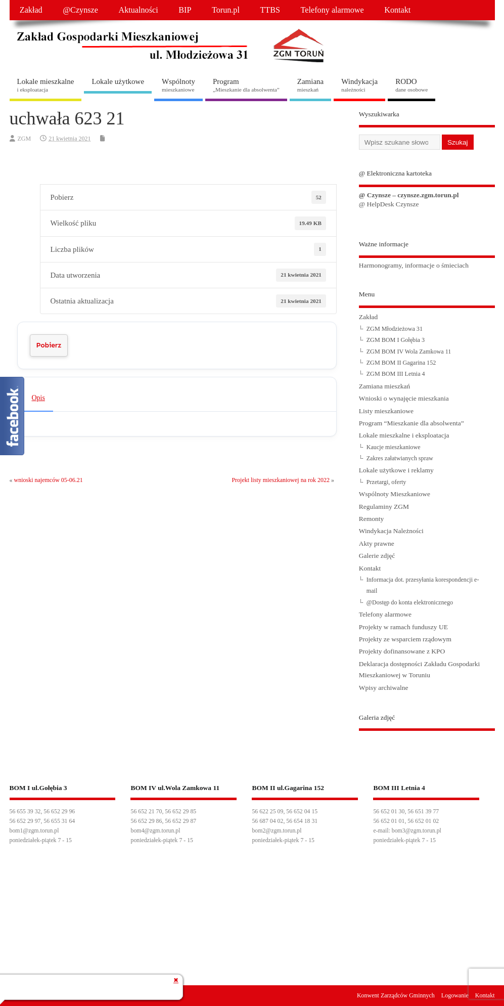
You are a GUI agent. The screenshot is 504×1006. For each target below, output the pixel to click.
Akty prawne (376, 543)
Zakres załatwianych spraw (399, 458)
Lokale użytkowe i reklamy (396, 470)
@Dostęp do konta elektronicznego (409, 602)
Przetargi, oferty (386, 482)
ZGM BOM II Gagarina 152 (401, 362)
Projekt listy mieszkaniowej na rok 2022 (281, 480)
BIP (184, 10)
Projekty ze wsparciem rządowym (405, 639)
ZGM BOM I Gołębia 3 (395, 339)
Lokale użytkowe (117, 81)
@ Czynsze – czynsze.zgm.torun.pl (409, 195)
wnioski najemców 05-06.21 (48, 480)
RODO (411, 85)
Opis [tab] (38, 398)
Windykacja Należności (391, 531)
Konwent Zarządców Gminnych (396, 995)
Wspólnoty (178, 85)
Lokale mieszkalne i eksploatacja (404, 435)
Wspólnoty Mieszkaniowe (394, 494)
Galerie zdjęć (377, 555)
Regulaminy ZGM (384, 506)
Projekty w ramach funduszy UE (403, 627)
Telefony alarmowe (332, 10)
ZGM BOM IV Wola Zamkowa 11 (408, 351)
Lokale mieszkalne (45, 85)
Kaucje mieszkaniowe (393, 447)
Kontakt (397, 10)
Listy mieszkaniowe (386, 411)
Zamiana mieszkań (384, 386)
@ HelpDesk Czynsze (389, 204)
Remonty (371, 518)
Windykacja (359, 85)
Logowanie (455, 995)
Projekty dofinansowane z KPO (402, 651)
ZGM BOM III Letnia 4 (395, 373)
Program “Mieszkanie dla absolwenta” (411, 423)
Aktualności (138, 10)
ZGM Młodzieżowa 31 (394, 328)
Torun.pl (226, 10)
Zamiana (310, 85)
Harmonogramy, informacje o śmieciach (414, 265)
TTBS (270, 10)
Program (246, 85)
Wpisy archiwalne (383, 687)
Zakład (31, 10)
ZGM (24, 138)
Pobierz (49, 345)
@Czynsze (80, 10)
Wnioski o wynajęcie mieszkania (404, 398)
